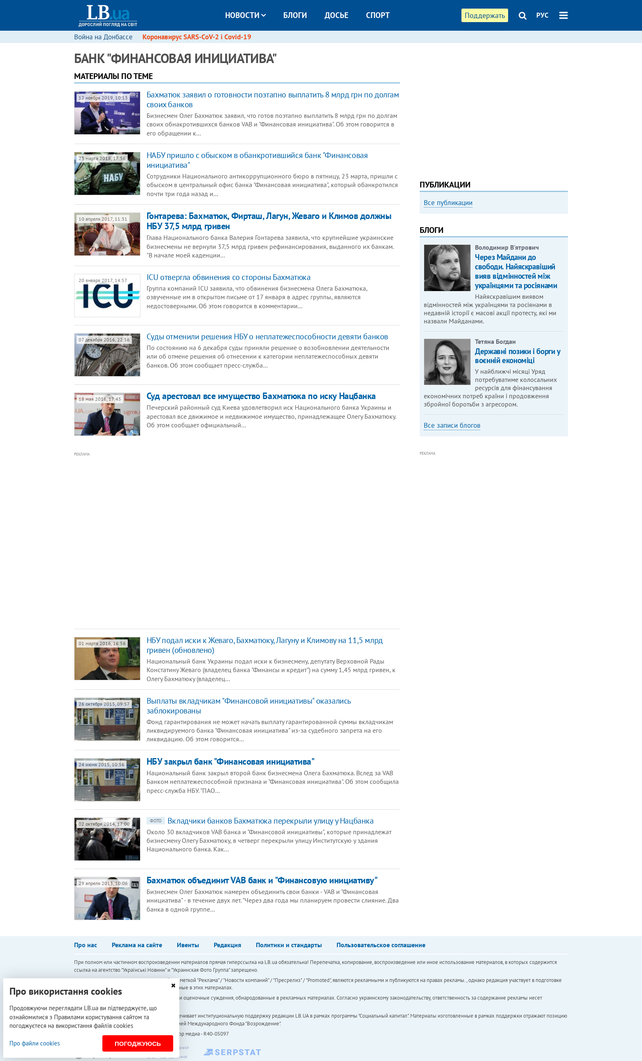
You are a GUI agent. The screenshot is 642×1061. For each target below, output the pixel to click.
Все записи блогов (452, 425)
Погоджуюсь (138, 1043)
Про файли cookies (34, 1043)
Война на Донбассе (103, 36)
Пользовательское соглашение (381, 945)
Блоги (295, 15)
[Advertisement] (193, 541)
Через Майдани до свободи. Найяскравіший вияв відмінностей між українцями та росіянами (516, 271)
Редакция (227, 945)
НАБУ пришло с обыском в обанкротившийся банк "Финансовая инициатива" (257, 160)
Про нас (85, 945)
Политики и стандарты (289, 945)
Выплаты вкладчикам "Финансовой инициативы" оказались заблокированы (248, 705)
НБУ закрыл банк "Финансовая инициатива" (231, 761)
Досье (336, 15)
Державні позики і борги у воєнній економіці (517, 356)
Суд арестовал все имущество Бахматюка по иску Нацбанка (261, 396)
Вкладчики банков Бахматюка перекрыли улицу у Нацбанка (260, 820)
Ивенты (188, 945)
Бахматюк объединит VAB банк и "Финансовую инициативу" (262, 880)
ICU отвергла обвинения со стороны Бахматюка (229, 277)
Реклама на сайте (137, 945)
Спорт (378, 15)
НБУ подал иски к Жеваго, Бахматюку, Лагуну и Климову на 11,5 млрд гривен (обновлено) (265, 645)
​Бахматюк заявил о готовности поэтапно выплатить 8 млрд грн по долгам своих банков (273, 99)
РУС (542, 15)
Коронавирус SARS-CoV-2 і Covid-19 (196, 36)
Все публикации (448, 202)
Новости (245, 15)
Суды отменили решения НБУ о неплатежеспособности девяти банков (267, 336)
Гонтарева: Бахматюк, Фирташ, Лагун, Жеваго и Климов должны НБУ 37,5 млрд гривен (269, 221)
